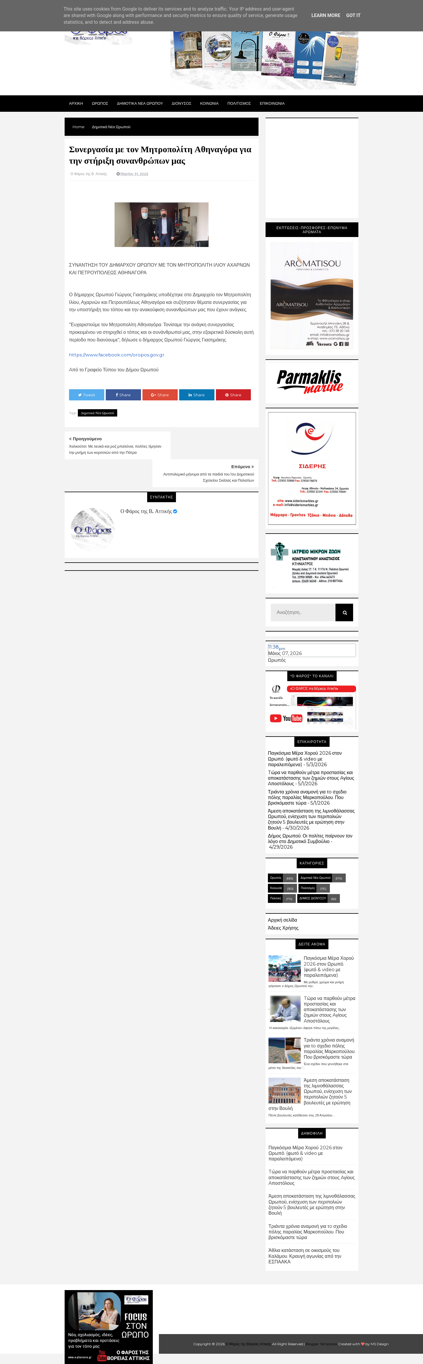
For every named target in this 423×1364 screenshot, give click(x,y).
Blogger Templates (321, 1344)
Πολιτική (275, 898)
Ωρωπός (277, 660)
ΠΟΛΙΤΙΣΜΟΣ (239, 103)
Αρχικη (76, 103)
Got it (353, 15)
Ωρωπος (100, 103)
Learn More (325, 15)
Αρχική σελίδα (282, 920)
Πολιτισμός (308, 888)
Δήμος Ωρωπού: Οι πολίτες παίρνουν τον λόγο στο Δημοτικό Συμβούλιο (310, 838)
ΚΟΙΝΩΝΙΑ (209, 103)
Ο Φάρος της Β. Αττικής (146, 483)
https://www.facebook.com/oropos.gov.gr (117, 355)
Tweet (86, 394)
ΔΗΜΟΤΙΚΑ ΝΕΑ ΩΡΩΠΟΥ (140, 103)
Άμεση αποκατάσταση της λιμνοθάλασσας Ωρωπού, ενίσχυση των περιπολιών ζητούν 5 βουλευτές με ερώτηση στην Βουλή (311, 819)
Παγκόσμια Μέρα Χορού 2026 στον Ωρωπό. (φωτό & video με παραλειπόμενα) (305, 758)
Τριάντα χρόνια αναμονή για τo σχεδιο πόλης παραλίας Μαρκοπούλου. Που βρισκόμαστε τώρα (307, 797)
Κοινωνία (276, 888)
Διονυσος (182, 103)
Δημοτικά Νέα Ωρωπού (97, 413)
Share (123, 394)
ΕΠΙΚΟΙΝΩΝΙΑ (272, 103)
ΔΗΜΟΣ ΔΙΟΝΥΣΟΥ (313, 898)
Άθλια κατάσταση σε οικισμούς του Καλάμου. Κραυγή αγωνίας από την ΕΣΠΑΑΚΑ (304, 1256)
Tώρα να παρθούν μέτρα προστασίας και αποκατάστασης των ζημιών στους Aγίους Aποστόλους (311, 778)
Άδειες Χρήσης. (283, 928)
